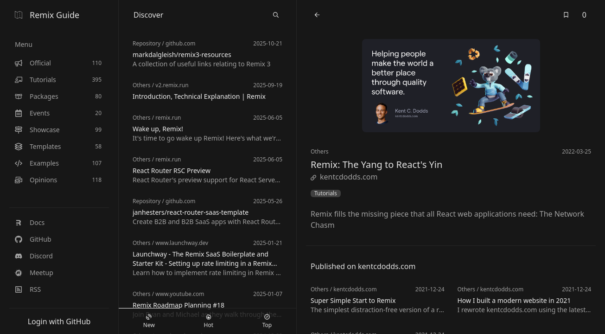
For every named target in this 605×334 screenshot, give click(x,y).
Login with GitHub (59, 321)
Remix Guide (47, 14)
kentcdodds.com (344, 177)
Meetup (34, 272)
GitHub (33, 239)
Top (267, 321)
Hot (208, 321)
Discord (34, 255)
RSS (28, 289)
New (149, 321)
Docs (30, 222)
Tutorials (325, 193)
